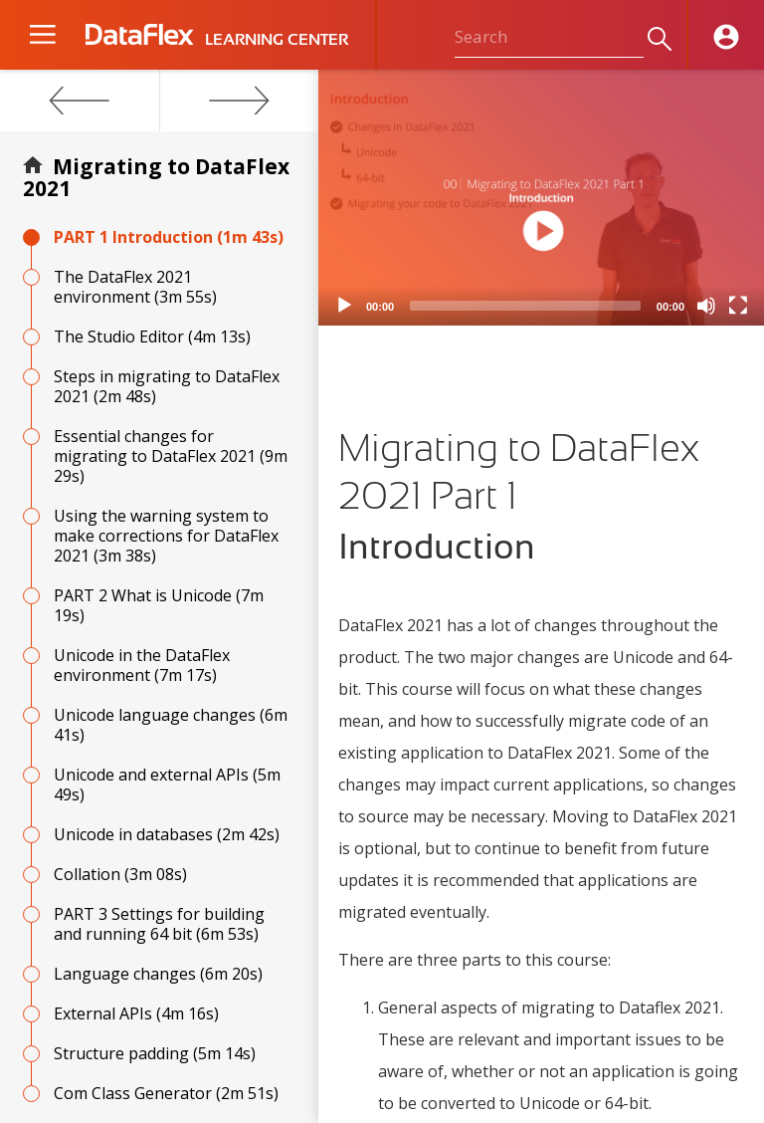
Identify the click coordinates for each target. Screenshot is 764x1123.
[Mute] (706, 306)
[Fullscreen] (738, 306)
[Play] (344, 306)
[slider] (525, 306)
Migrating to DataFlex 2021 (156, 177)
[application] (541, 198)
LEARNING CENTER (276, 40)
